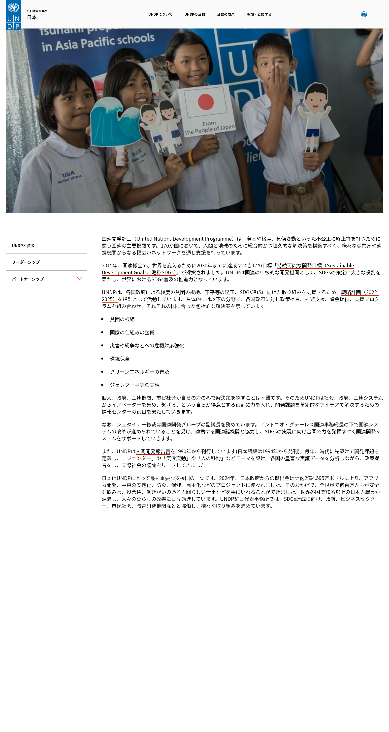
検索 (374, 14)
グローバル (364, 14)
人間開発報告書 (153, 451)
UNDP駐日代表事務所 (244, 498)
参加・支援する (259, 14)
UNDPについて (160, 14)
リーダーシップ (26, 262)
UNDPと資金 (23, 245)
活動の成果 (226, 14)
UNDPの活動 (195, 14)
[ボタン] (79, 279)
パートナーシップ (28, 279)
